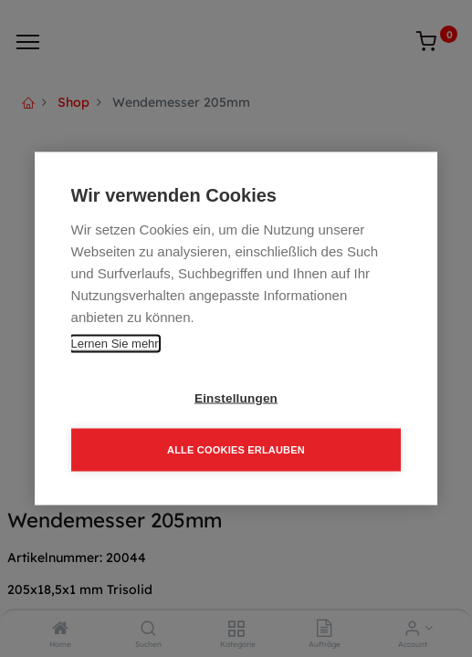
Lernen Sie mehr (115, 343)
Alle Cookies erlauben (236, 449)
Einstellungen (236, 398)
